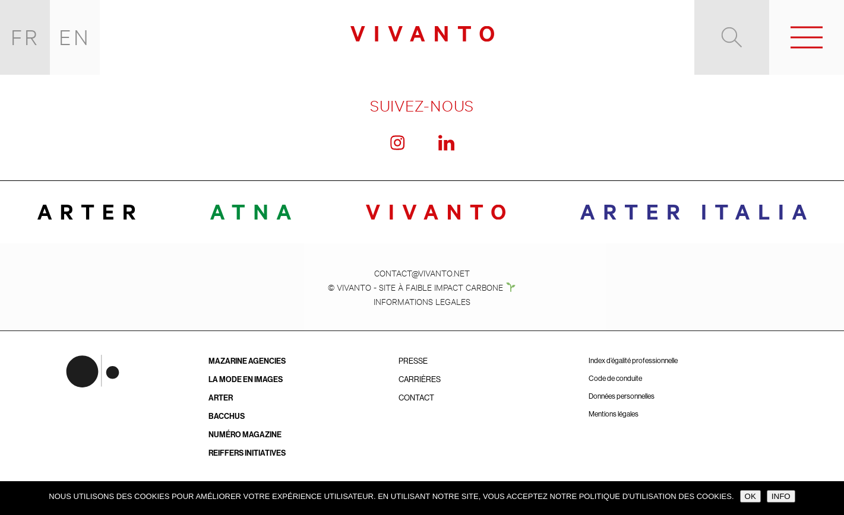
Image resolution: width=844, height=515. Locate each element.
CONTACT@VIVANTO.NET (422, 272)
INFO (781, 496)
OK (750, 496)
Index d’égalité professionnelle (633, 361)
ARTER (220, 397)
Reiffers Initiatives (247, 453)
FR (25, 37)
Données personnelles (622, 396)
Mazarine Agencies (247, 361)
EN (75, 37)
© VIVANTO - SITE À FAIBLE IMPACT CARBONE (422, 287)
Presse (413, 361)
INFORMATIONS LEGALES (422, 301)
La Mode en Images (245, 379)
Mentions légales (613, 414)
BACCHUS (226, 416)
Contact (416, 397)
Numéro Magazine (245, 434)
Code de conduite (615, 378)
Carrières (420, 379)
